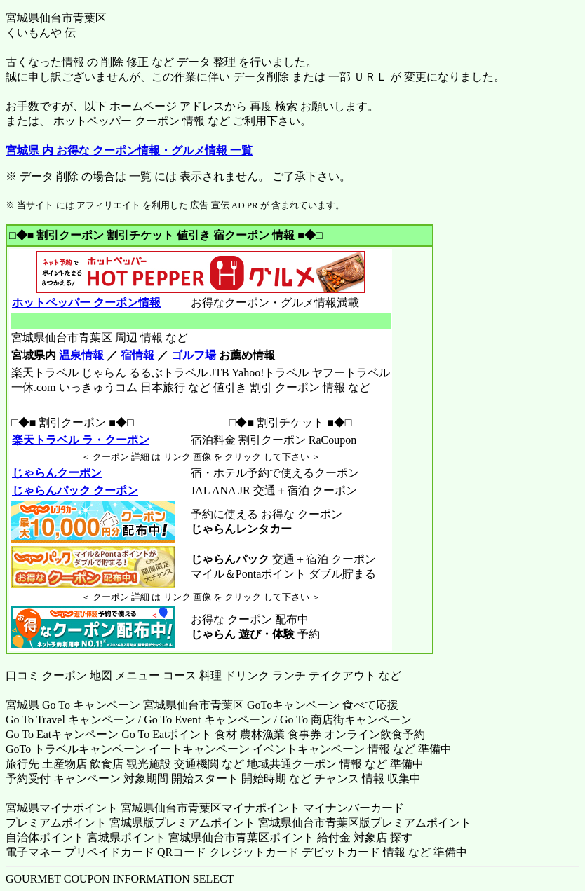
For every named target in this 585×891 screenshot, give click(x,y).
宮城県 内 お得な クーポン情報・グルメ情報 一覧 (129, 150)
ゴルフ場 (193, 355)
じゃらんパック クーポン (74, 490)
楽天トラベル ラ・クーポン (80, 440)
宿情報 (137, 355)
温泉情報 (81, 355)
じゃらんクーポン (56, 473)
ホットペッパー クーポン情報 (86, 302)
